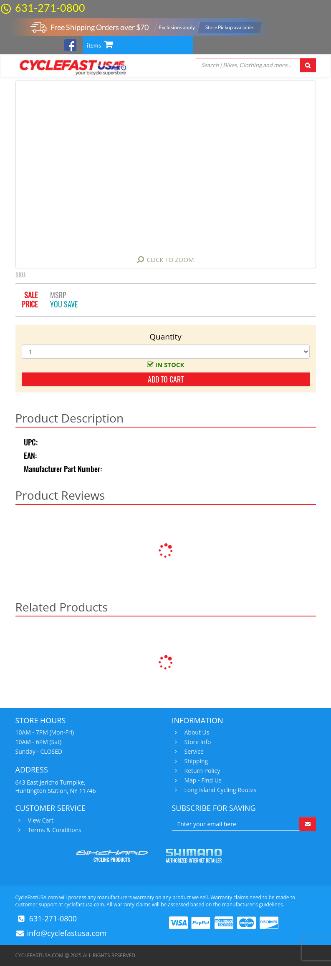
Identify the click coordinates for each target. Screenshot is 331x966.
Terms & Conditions (54, 830)
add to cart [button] (166, 379)
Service (193, 751)
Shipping (195, 761)
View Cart (40, 820)
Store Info (196, 742)
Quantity (165, 336)
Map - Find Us (202, 780)
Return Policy (201, 771)
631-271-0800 (50, 7)
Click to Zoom (170, 259)
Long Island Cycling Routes (219, 790)
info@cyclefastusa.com (67, 933)
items (100, 45)
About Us (196, 732)
